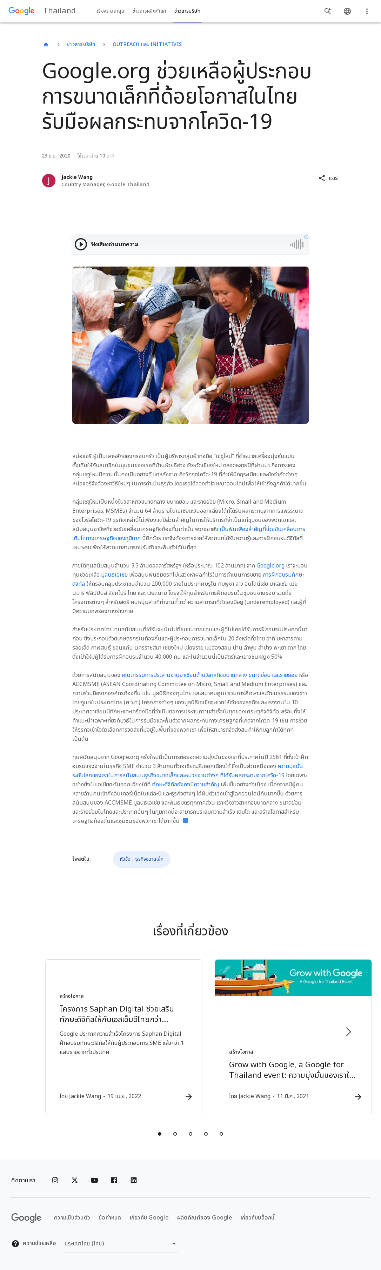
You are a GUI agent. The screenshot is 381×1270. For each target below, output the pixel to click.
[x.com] (74, 1180)
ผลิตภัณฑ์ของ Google (204, 1218)
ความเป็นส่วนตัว (72, 1218)
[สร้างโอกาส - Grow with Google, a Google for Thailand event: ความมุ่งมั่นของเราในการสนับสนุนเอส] (282, 1037)
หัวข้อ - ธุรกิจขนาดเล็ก (141, 859)
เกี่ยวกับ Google (149, 1218)
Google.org (270, 566)
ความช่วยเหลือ (33, 1243)
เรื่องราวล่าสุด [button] (110, 11)
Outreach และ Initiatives (147, 44)
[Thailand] (46, 44)
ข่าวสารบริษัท (81, 44)
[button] (328, 178)
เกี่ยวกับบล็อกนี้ (258, 1218)
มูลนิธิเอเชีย (114, 575)
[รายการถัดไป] (348, 1032)
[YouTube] (94, 1180)
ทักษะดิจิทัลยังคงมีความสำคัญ (185, 784)
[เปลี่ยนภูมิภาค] (121, 1243)
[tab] (159, 1134)
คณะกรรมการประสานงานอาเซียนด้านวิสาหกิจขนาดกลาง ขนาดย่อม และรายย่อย (210, 675)
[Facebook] (114, 1180)
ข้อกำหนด (110, 1218)
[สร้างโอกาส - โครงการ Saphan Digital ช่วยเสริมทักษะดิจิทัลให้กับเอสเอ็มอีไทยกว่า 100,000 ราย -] (98, 1037)
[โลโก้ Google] (26, 1218)
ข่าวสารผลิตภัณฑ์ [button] (149, 11)
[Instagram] (55, 1180)
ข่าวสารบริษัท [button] (187, 11)
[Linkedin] (133, 1180)
